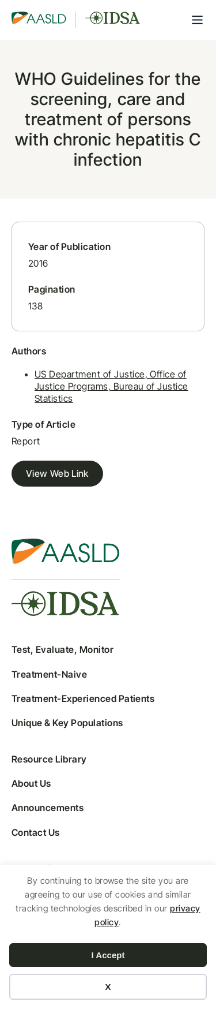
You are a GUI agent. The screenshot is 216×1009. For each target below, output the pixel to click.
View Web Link (57, 473)
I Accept (108, 955)
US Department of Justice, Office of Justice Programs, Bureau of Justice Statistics (111, 386)
